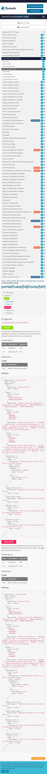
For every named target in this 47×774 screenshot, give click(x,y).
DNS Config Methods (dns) (23, 112)
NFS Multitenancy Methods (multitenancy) (23, 171)
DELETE (7, 307)
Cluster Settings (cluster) (23, 103)
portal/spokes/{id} (23, 74)
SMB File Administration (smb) (23, 209)
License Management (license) (23, 150)
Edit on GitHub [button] (23, 23)
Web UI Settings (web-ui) (23, 277)
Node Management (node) (23, 185)
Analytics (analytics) (23, 41)
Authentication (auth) (23, 47)
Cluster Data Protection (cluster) (23, 94)
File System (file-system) (23, 129)
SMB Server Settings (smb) (23, 215)
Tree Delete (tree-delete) (23, 253)
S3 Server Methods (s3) (23, 203)
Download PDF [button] (24, 27)
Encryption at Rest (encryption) (23, 121)
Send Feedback (38, 758)
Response (9, 304)
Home (3, 281)
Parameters (10, 301)
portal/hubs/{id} (23, 64)
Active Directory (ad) (23, 38)
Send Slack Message (35, 6)
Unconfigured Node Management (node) (23, 256)
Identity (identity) (23, 141)
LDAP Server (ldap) (23, 144)
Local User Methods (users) (23, 156)
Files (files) (23, 132)
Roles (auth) (23, 200)
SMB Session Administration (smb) (23, 218)
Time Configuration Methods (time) (23, 250)
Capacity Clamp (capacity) (23, 53)
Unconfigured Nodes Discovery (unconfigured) (23, 262)
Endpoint (7, 295)
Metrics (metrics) (23, 159)
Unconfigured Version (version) (23, 265)
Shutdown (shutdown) (23, 233)
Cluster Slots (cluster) (23, 109)
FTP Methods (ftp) (23, 126)
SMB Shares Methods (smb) (23, 221)
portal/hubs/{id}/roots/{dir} (23, 69)
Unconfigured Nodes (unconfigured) (23, 259)
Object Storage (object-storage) (23, 188)
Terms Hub (11, 768)
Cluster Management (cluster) (23, 97)
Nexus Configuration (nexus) (23, 183)
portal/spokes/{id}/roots (23, 77)
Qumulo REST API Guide (23, 32)
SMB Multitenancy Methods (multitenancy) (23, 212)
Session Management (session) (23, 230)
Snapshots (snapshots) (23, 236)
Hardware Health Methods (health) (23, 138)
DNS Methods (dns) (23, 115)
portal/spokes (23, 72)
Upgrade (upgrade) (23, 268)
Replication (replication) (23, 194)
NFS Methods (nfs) (23, 165)
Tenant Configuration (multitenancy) (23, 247)
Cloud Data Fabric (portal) (23, 56)
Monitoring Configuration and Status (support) (23, 162)
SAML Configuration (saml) (23, 206)
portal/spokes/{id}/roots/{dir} (23, 79)
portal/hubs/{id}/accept (23, 67)
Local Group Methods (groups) (23, 153)
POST (7, 298)
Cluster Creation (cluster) (23, 82)
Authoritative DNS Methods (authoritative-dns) (23, 50)
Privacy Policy (33, 767)
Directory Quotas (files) (23, 118)
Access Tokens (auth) (23, 35)
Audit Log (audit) (23, 44)
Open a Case (35, 11)
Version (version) (23, 274)
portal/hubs (23, 61)
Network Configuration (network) (23, 174)
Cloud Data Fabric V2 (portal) (34, 281)
